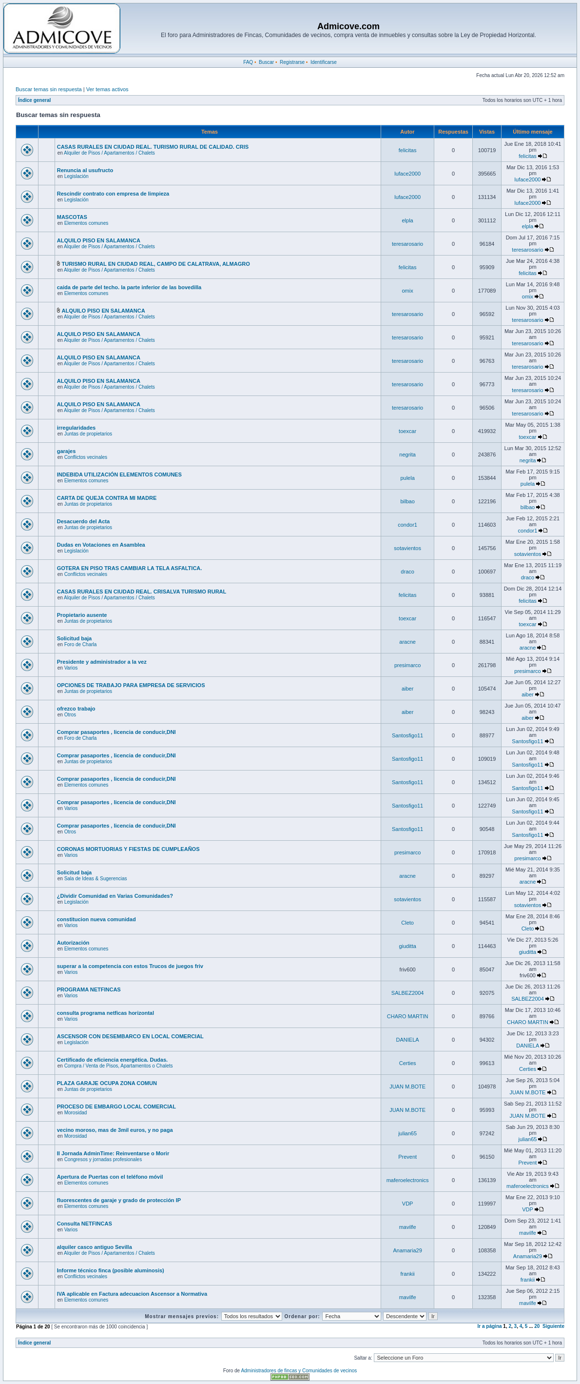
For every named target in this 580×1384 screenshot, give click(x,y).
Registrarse (292, 62)
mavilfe (407, 1227)
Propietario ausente (82, 615)
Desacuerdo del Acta (83, 521)
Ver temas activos (107, 89)
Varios (71, 668)
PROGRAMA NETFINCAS (89, 989)
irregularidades (76, 428)
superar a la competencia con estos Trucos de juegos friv (130, 966)
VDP (407, 1203)
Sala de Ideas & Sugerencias (95, 878)
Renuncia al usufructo (85, 170)
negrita (407, 454)
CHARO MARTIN (407, 1016)
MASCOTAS (72, 217)
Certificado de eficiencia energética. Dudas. (112, 1060)
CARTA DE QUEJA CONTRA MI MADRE (107, 498)
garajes (66, 451)
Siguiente (553, 1326)
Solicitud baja (74, 638)
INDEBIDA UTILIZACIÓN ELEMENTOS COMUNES (119, 474)
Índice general (34, 100)
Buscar (266, 62)
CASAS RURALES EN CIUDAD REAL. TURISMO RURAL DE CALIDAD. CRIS (153, 147)
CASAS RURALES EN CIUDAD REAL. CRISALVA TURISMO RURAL (142, 591)
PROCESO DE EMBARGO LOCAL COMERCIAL (116, 1106)
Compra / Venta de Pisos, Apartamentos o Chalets (118, 1065)
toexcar (407, 431)
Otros (70, 714)
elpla (407, 220)
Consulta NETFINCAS (84, 1223)
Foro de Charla (80, 644)
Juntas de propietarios (88, 433)
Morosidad (75, 1112)
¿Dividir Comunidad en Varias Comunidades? (115, 896)
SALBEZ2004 (407, 993)
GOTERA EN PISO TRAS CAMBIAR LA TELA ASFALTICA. (129, 568)
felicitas (408, 150)
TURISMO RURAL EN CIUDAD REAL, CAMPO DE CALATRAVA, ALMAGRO (156, 264)
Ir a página (490, 1326)
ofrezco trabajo (76, 709)
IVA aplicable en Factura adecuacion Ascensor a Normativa (132, 1294)
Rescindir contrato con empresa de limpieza (113, 194)
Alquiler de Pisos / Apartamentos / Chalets (109, 153)
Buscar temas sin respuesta (49, 89)
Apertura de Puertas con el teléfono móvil (110, 1177)
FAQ (248, 62)
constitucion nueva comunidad (96, 919)
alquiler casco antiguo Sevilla (94, 1247)
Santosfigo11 (407, 735)
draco (407, 571)
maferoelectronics (408, 1180)
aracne (407, 642)
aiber (407, 689)
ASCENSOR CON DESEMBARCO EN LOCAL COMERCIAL (130, 1036)
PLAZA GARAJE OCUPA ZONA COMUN (107, 1083)
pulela (407, 478)
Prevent (407, 1157)
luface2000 (407, 174)
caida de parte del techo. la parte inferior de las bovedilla (129, 287)
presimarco (407, 665)
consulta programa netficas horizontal (105, 1013)
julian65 (407, 1133)
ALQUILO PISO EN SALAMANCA (98, 240)
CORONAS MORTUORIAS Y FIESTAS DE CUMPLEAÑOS (128, 849)
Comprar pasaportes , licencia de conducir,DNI (116, 732)
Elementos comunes (86, 223)
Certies (407, 1063)
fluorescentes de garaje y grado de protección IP (119, 1200)
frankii (407, 1274)
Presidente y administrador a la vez (102, 662)
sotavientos (407, 548)
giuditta (407, 946)
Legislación (76, 176)
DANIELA (407, 1040)
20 (537, 1326)
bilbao (407, 501)
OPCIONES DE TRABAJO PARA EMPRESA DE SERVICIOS (131, 685)
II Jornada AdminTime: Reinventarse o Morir (113, 1153)
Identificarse (323, 62)
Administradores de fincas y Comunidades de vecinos (299, 1370)
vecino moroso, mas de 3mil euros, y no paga (115, 1130)
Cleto (407, 923)
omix (407, 291)
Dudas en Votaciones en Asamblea (101, 545)
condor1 (407, 525)
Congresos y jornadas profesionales (103, 1159)
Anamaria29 (407, 1250)
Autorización (73, 943)
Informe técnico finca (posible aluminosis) (110, 1270)
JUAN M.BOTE (407, 1086)
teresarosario (407, 244)
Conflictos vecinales (85, 457)
